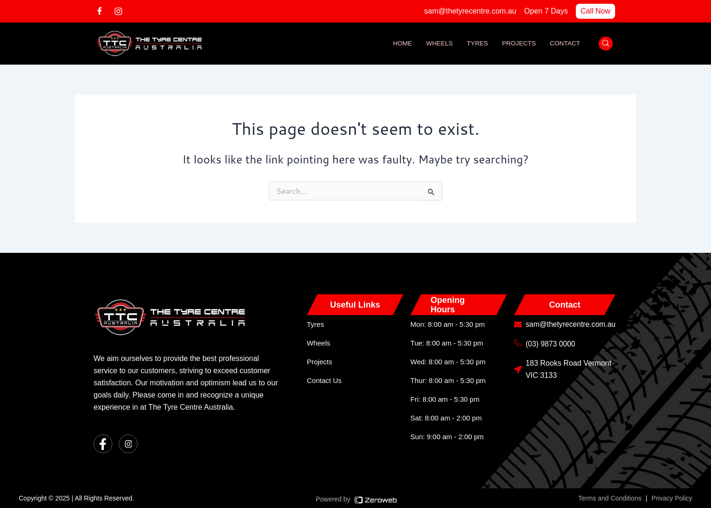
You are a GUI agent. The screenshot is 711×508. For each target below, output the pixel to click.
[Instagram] (122, 11)
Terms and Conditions (609, 498)
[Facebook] (103, 11)
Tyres (475, 43)
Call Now (595, 11)
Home (398, 43)
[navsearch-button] (606, 44)
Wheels (436, 43)
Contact (564, 43)
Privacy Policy (672, 498)
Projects (517, 43)
